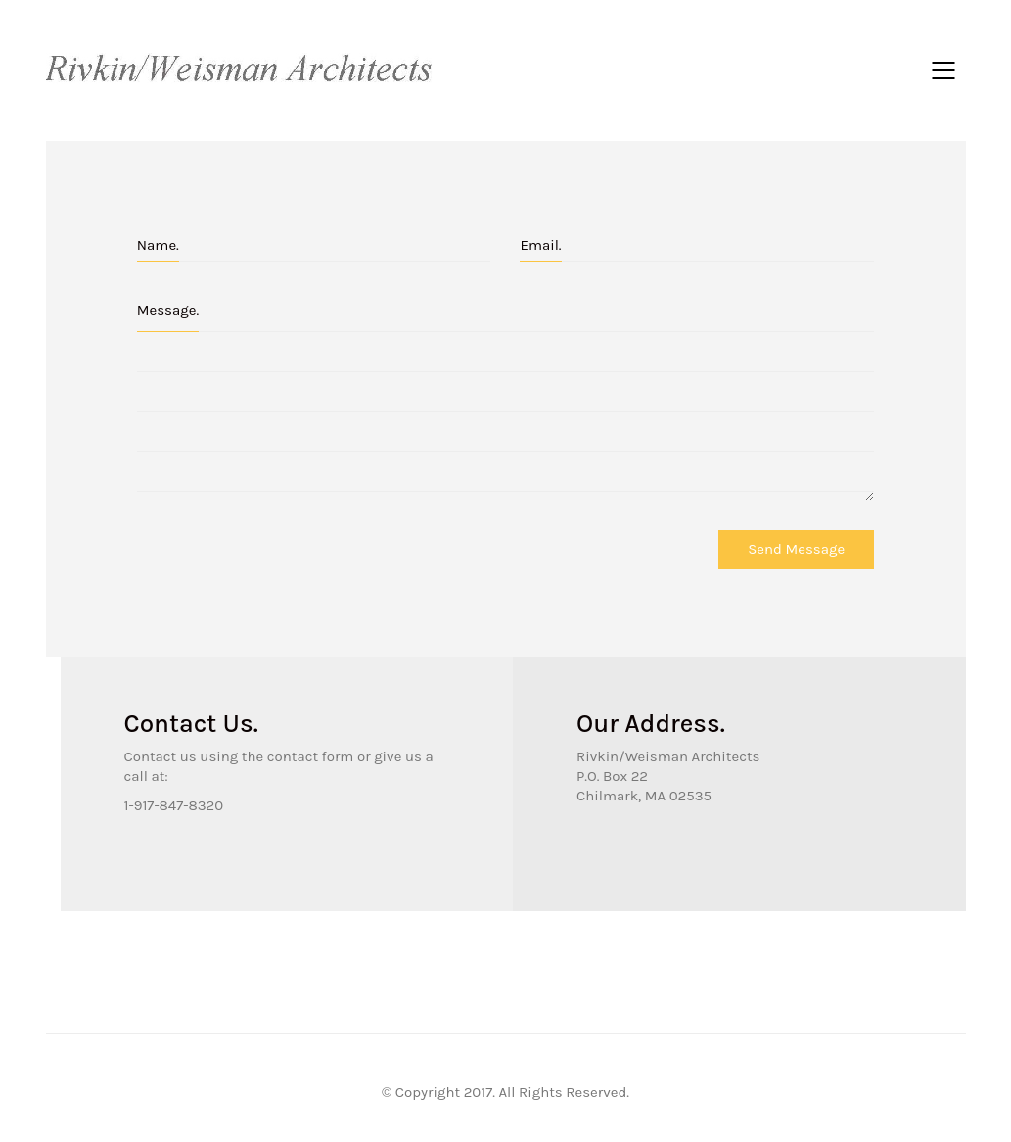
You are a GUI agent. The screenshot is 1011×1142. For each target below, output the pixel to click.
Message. (168, 310)
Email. (540, 244)
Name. (158, 244)
